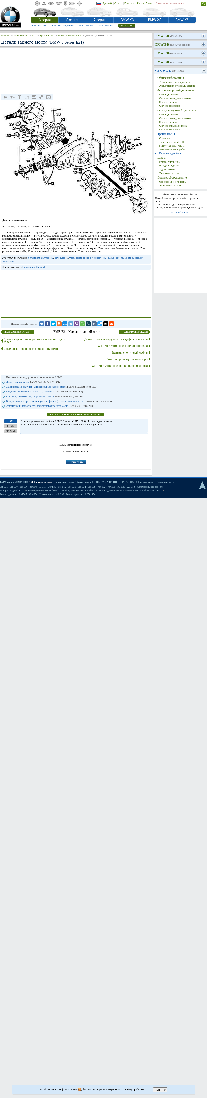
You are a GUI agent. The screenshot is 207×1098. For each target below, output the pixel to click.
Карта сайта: (83, 482)
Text (10, 420)
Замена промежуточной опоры (127, 359)
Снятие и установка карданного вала (123, 345)
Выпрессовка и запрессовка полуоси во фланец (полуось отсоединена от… (59, 401)
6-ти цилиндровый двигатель (176, 110)
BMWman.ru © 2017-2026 (14, 482)
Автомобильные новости (150, 486)
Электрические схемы (170, 185)
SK (127, 482)
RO (119, 482)
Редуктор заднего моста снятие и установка (44, 391)
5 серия (72, 20)
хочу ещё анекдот (180, 211)
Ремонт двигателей (169, 94)
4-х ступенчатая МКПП (171, 141)
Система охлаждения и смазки (175, 98)
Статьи (118, 3)
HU (132, 482)
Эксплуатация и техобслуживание (177, 85)
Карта (140, 3)
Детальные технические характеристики (31, 348)
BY (102, 482)
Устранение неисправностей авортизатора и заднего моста (50, 405)
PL (123, 482)
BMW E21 (170, 70)
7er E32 (101, 486)
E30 (106, 25)
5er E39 (92, 486)
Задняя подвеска (168, 169)
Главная (5, 35)
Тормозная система (169, 173)
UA (106, 482)
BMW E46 (168, 35)
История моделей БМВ (12, 490)
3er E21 (4, 486)
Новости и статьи (64, 482)
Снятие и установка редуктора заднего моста (45, 396)
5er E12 (62, 486)
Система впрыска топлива (173, 125)
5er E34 (82, 486)
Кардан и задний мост (69, 35)
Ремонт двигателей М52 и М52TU (144, 490)
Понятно (160, 1089)
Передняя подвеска (169, 165)
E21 (126, 25)
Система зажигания (169, 105)
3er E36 (24, 486)
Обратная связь (145, 482)
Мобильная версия (41, 482)
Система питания (168, 102)
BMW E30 (168, 62)
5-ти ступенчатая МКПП (172, 145)
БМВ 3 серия (20, 35)
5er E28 (72, 486)
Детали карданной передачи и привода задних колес (35, 341)
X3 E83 (121, 486)
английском (33, 257)
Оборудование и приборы (172, 181)
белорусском (61, 257)
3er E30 (14, 486)
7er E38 (111, 486)
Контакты (129, 3)
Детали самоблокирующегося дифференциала (116, 339)
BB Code (11, 431)
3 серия (45, 20)
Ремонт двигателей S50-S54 (80, 494)
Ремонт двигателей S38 (51, 494)
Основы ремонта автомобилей (42, 490)
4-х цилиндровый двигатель (176, 90)
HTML (10, 426)
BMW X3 (127, 20)
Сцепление (165, 138)
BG (98, 482)
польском (126, 257)
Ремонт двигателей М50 (111, 490)
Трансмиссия (47, 35)
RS (110, 482)
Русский (107, 3)
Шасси (161, 157)
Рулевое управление (169, 161)
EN (93, 482)
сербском (88, 257)
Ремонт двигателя (168, 114)
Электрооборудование (172, 177)
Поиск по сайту (165, 482)
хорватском (100, 257)
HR (115, 482)
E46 (39, 25)
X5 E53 (131, 486)
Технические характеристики (174, 82)
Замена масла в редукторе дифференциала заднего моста (51, 386)
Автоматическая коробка (172, 149)
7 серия (100, 20)
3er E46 (38, 486)
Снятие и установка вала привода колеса (120, 365)
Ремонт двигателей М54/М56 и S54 (18, 494)
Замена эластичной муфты (129, 352)
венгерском (8, 261)
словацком (138, 257)
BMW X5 (154, 20)
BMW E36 (168, 53)
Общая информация (170, 77)
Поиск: (149, 3)
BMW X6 (181, 20)
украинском (75, 257)
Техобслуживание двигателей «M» (78, 490)
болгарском (47, 257)
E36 (86, 25)
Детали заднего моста (33, 382)
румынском (113, 257)
